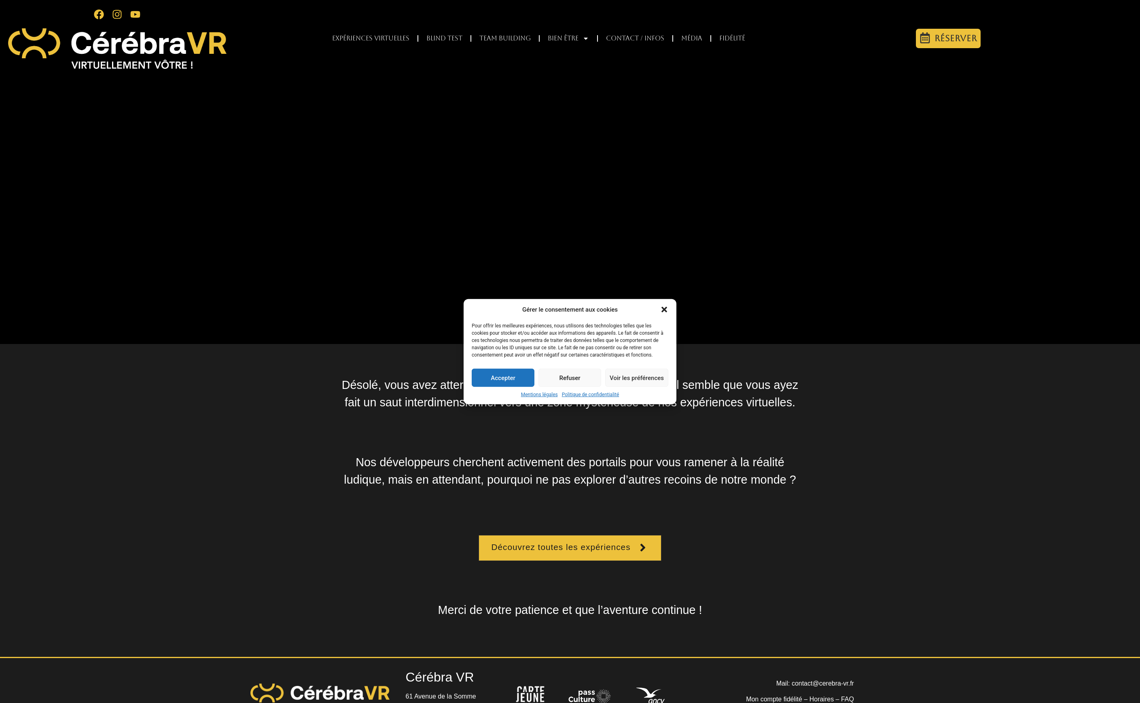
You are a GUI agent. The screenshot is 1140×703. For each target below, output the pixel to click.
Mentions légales (539, 394)
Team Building (505, 38)
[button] (664, 310)
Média (691, 38)
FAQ (847, 699)
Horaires (821, 699)
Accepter (503, 377)
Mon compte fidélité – (777, 699)
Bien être (568, 38)
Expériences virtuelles (370, 38)
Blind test (444, 38)
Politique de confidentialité (590, 394)
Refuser (569, 377)
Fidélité (732, 38)
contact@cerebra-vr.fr (823, 683)
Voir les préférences (637, 377)
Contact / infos (635, 38)
